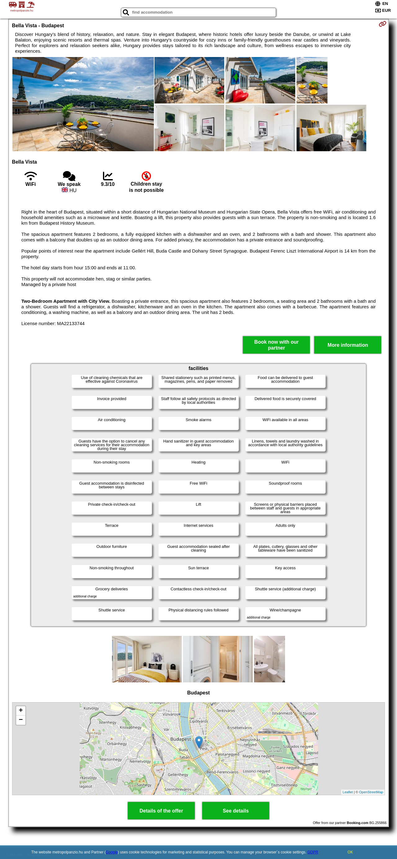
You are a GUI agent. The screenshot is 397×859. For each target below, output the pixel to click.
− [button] (21, 720)
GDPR (312, 852)
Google (112, 852)
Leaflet (348, 792)
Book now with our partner (276, 344)
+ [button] (21, 711)
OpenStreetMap (371, 792)
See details (236, 810)
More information (348, 345)
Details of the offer (161, 810)
